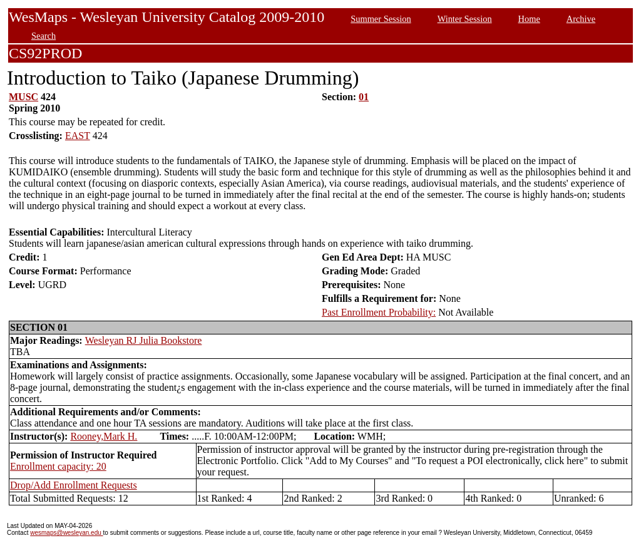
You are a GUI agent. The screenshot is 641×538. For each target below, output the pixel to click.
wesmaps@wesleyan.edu (66, 532)
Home (529, 19)
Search (43, 36)
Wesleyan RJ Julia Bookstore (143, 340)
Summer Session (381, 19)
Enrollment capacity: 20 (58, 466)
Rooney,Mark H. (103, 436)
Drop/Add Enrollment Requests (73, 485)
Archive (581, 19)
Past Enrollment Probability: (379, 312)
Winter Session (465, 19)
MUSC (23, 96)
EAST (77, 135)
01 (364, 96)
